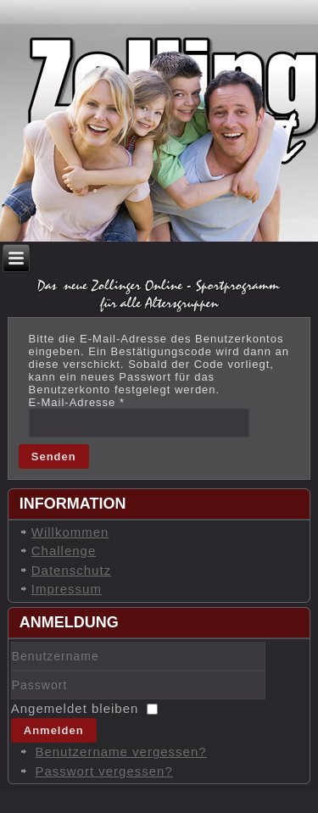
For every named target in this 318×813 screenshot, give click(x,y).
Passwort (11, 699)
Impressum (66, 589)
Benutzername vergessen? (120, 751)
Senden (53, 456)
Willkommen (70, 532)
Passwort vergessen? (103, 771)
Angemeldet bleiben (75, 708)
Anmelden (54, 730)
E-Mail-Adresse (77, 402)
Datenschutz (71, 570)
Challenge (64, 550)
